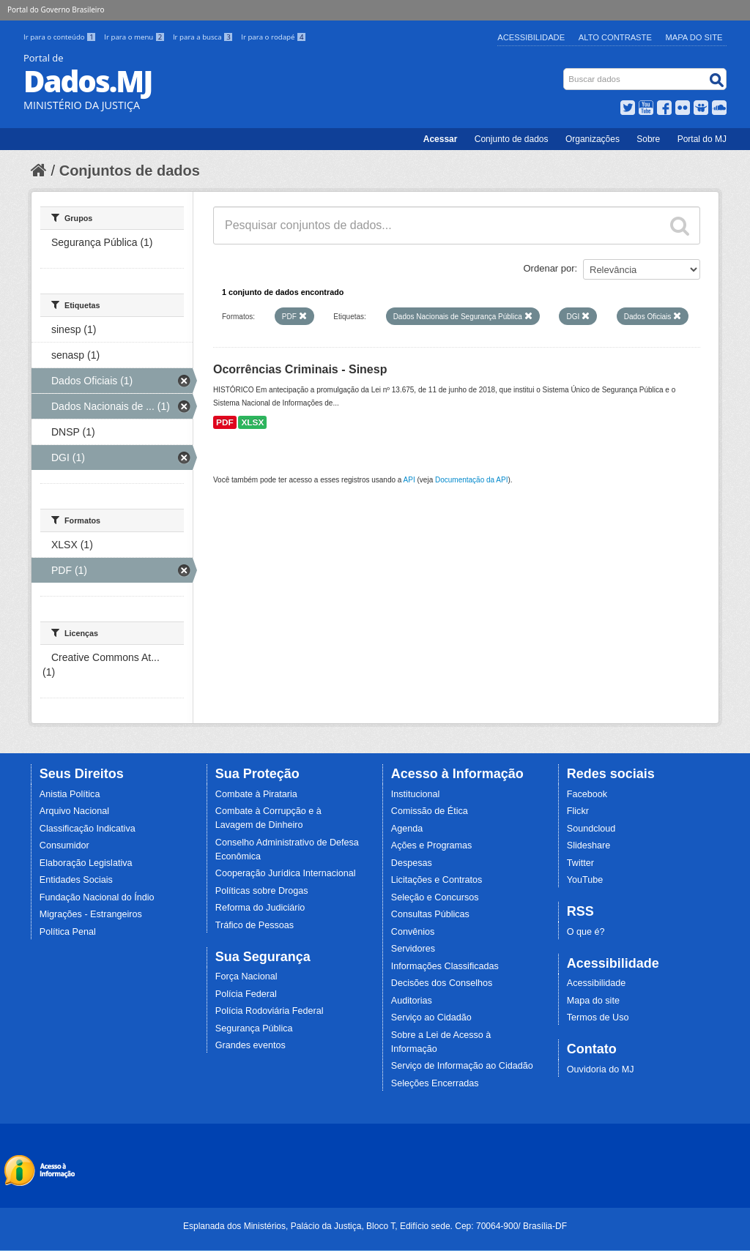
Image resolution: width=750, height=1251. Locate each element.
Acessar (440, 139)
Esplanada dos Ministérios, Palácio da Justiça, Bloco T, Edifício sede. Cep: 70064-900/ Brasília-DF (375, 1226)
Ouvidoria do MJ (600, 1069)
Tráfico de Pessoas (254, 925)
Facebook (587, 794)
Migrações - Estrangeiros (91, 914)
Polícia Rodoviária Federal (269, 1011)
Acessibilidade (531, 37)
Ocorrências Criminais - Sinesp (300, 369)
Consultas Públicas (430, 914)
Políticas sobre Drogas (261, 891)
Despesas (411, 863)
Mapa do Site (694, 37)
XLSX (252, 422)
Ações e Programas (431, 845)
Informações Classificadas (445, 966)
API (409, 480)
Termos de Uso (598, 1017)
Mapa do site (593, 1001)
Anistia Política (70, 794)
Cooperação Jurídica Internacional (285, 873)
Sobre (648, 139)
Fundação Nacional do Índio (97, 897)
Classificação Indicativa (87, 829)
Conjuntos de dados (129, 171)
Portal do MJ (702, 139)
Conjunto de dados (512, 139)
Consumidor (64, 845)
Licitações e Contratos (437, 880)
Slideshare (589, 845)
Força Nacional (246, 976)
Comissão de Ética (429, 811)
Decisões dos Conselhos (442, 983)
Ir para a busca (204, 37)
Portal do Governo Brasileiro (55, 9)
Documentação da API (471, 480)
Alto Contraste (615, 37)
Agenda (407, 829)
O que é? (586, 932)
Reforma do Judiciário (260, 908)
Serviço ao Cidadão (431, 1017)
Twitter (580, 863)
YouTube (585, 880)
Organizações (592, 139)
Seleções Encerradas (435, 1083)
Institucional (415, 794)
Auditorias (411, 1001)
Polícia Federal (246, 994)
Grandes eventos (250, 1045)
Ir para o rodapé (273, 37)
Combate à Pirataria (256, 794)
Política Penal (68, 932)
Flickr (578, 811)
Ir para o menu (135, 37)
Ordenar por (549, 268)
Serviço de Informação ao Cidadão (462, 1066)
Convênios (413, 932)
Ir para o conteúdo (60, 37)
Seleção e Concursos (435, 897)
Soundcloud (591, 829)
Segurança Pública (254, 1028)
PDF (225, 422)
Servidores (413, 949)
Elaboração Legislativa (86, 863)
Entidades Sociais (76, 880)
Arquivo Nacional (74, 811)
